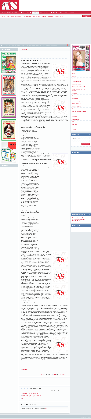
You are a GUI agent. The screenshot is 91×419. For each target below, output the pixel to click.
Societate (74, 114)
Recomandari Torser (77, 229)
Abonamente (44, 12)
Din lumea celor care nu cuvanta (78, 90)
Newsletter (63, 12)
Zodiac (74, 129)
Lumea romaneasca (16, 16)
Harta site (83, 417)
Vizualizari (45, 374)
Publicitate (54, 12)
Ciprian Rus (25, 369)
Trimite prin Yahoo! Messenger (30, 393)
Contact (71, 12)
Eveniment (75, 95)
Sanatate (50, 16)
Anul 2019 (20, 45)
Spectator (74, 116)
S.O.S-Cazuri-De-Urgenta (79, 111)
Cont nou (76, 148)
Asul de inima (5, 16)
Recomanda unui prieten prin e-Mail (31, 395)
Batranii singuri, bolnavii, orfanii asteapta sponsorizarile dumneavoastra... (80, 219)
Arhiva (36, 12)
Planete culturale (76, 106)
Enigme (44, 16)
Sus (89, 417)
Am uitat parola (85, 148)
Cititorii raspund (76, 84)
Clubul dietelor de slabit (78, 86)
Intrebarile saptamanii (78, 101)
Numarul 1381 (30, 45)
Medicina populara (59, 16)
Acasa (73, 73)
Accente (74, 76)
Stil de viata (75, 121)
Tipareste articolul (27, 398)
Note (55, 374)
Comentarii (64, 374)
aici (46, 408)
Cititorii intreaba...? (77, 81)
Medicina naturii (27, 16)
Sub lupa (74, 124)
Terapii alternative (77, 127)
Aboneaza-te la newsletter (29, 397)
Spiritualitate (36, 16)
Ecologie (38, 45)
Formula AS (6, 45)
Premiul (74, 108)
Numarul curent (26, 12)
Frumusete (75, 98)
